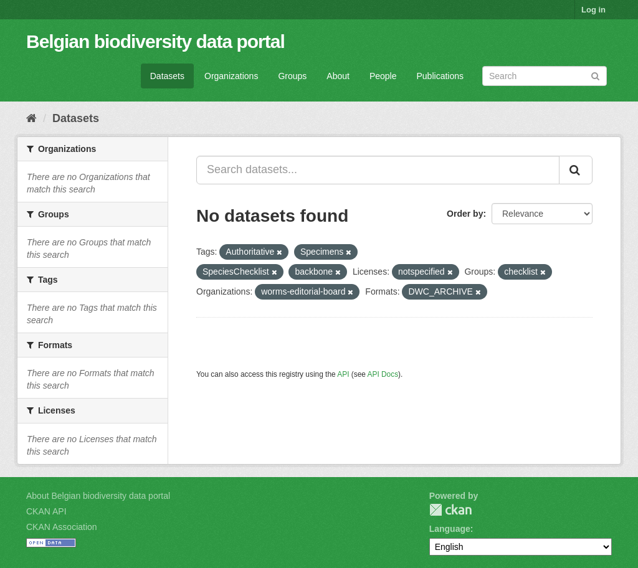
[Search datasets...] (377, 170)
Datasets (167, 76)
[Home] (31, 118)
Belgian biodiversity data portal (155, 41)
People (383, 76)
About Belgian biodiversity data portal (98, 496)
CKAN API (46, 511)
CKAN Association (61, 527)
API (343, 374)
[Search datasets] (544, 76)
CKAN (450, 509)
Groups (292, 76)
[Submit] (595, 75)
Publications (440, 76)
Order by (465, 214)
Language (449, 529)
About (338, 76)
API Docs (383, 374)
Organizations (231, 76)
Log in (593, 9)
